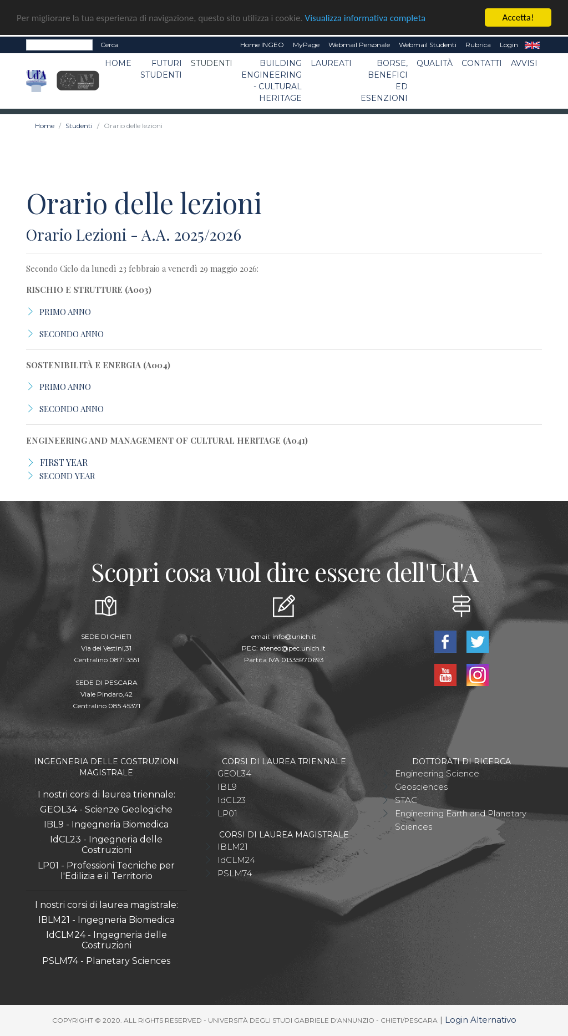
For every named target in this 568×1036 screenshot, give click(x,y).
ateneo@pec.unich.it (293, 648)
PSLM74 (234, 873)
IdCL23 (231, 800)
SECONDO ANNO (71, 333)
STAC (406, 800)
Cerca (109, 44)
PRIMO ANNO (65, 311)
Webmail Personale (359, 44)
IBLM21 (232, 846)
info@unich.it (294, 636)
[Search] (59, 44)
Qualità (435, 63)
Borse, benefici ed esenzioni (384, 80)
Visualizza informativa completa (365, 18)
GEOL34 (234, 773)
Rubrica (478, 44)
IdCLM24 (236, 860)
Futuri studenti (161, 69)
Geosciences (421, 786)
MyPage (306, 44)
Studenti (211, 63)
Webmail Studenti (428, 44)
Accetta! (518, 17)
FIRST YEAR (64, 462)
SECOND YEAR (67, 475)
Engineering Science (437, 773)
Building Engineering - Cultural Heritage (271, 80)
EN (532, 45)
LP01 (227, 813)
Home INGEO (262, 44)
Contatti (482, 63)
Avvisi (524, 63)
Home (118, 63)
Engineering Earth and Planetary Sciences (460, 820)
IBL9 (227, 786)
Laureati (331, 63)
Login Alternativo (480, 1019)
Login (509, 44)
